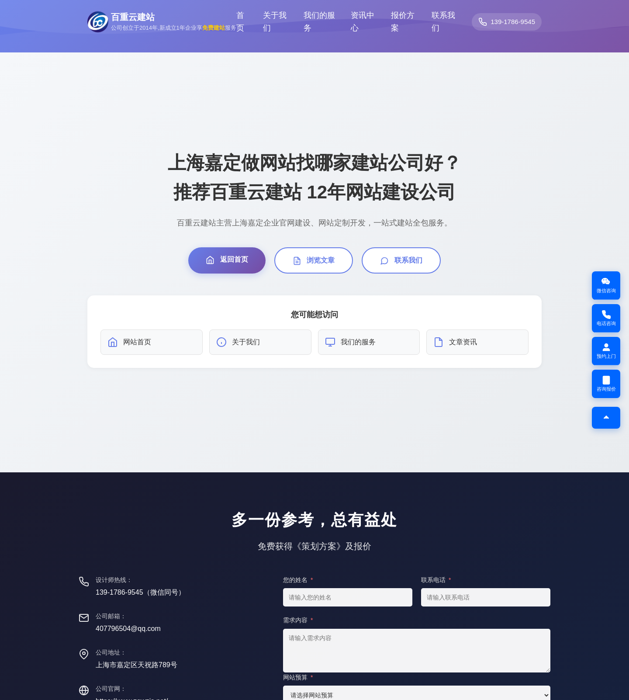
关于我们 (275, 21)
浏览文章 (314, 260)
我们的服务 (319, 21)
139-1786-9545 (513, 21)
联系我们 (443, 21)
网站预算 (298, 677)
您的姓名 (298, 579)
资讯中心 (362, 21)
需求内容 (298, 620)
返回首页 (227, 260)
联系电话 (436, 579)
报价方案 (403, 21)
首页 (240, 21)
